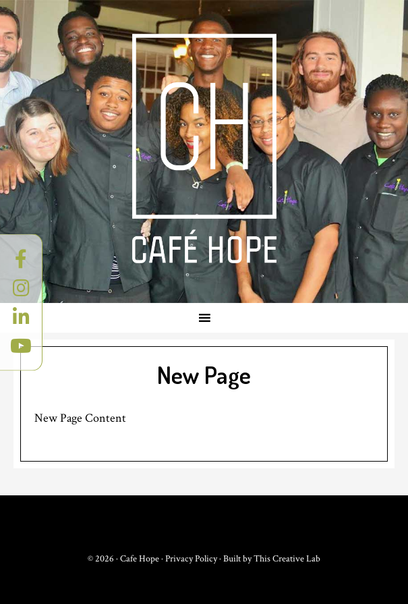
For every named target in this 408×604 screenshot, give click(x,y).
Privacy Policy (191, 559)
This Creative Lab (287, 559)
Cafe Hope (204, 148)
